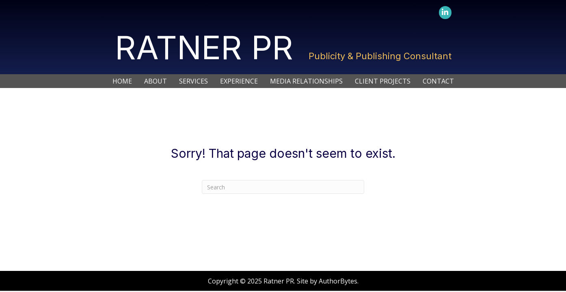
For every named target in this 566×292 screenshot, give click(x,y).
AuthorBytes (338, 281)
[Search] (283, 187)
